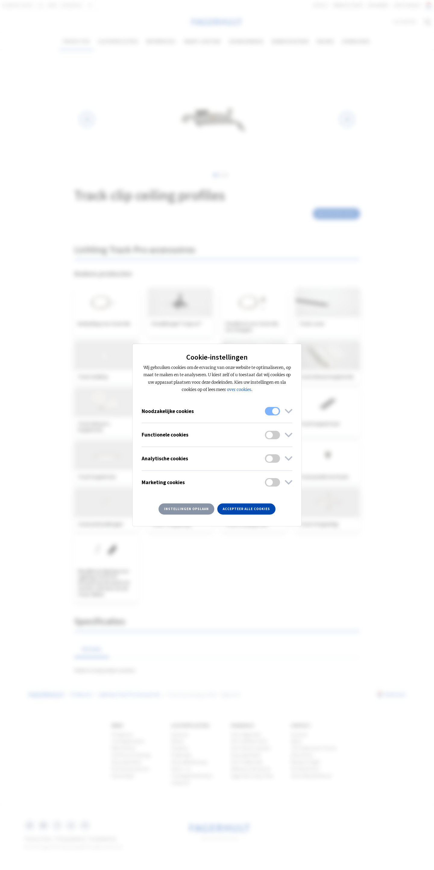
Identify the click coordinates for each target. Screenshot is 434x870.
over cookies (239, 389)
